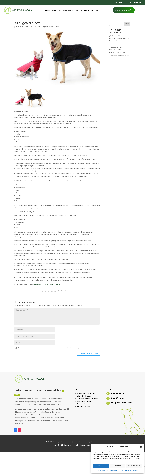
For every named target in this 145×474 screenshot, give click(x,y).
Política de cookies (103, 470)
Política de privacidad (116, 470)
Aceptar (101, 466)
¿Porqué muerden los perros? (119, 56)
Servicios (67, 10)
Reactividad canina (84, 401)
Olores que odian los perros (118, 44)
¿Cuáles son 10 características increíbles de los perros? (119, 38)
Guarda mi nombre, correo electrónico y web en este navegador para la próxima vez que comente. (53, 348)
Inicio (47, 10)
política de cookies (96, 442)
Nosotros (56, 10)
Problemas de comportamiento (88, 399)
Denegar (117, 466)
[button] (141, 447)
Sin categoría (43, 27)
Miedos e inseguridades (85, 407)
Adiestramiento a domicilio (86, 393)
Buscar (127, 24)
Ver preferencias (134, 466)
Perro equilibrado (83, 404)
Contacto (95, 10)
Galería (79, 10)
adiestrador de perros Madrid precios (47, 285)
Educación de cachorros (85, 396)
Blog (86, 10)
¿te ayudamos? (123, 10)
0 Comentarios (54, 27)
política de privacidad (80, 442)
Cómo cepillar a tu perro (118, 53)
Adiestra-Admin (22, 27)
